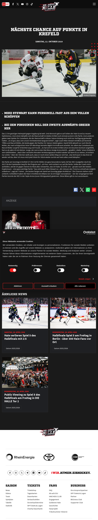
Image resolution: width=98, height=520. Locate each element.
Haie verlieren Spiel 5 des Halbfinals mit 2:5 (20, 337)
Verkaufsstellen (33, 499)
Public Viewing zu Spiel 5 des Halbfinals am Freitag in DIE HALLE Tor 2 (22, 398)
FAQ (50, 490)
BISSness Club (76, 499)
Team (8, 496)
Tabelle (8, 502)
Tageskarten (32, 493)
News (8, 490)
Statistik (9, 505)
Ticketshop (31, 490)
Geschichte (53, 505)
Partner (74, 496)
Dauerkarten (32, 496)
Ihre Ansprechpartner (79, 490)
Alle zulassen (80, 286)
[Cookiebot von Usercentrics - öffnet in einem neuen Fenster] (85, 232)
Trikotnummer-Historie (58, 512)
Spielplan (9, 499)
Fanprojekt (53, 508)
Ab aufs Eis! (53, 493)
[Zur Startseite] (49, 6)
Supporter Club (77, 502)
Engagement (54, 499)
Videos (8, 493)
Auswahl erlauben (48, 286)
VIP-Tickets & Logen (35, 505)
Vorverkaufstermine (35, 502)
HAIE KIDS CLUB (55, 496)
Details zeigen (84, 279)
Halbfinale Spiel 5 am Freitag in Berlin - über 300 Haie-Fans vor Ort (72, 339)
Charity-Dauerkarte (34, 508)
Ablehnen (18, 286)
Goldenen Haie (55, 502)
